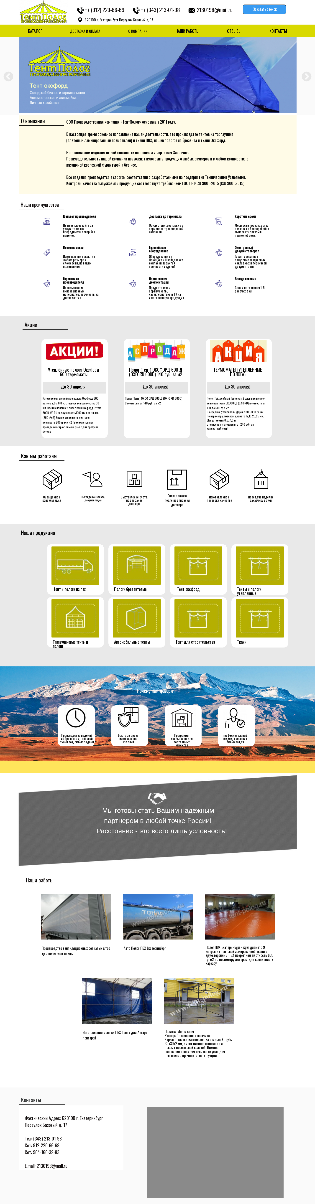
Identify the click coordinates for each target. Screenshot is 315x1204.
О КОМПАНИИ (138, 31)
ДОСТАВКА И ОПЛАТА (85, 31)
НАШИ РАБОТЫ (187, 31)
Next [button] (306, 77)
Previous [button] (8, 77)
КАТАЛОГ (35, 31)
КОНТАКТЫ (278, 31)
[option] (158, 75)
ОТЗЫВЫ (234, 31)
